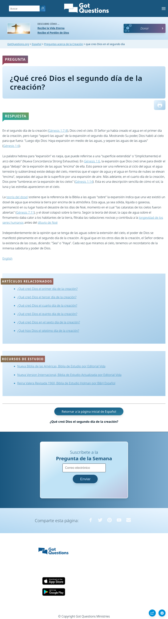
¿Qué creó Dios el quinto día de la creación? (47, 314)
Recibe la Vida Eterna (51, 28)
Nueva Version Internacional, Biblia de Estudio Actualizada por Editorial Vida (69, 375)
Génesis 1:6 (11, 146)
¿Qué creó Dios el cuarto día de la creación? (47, 305)
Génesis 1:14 (84, 181)
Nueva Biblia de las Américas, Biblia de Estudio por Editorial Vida (61, 366)
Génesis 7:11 (25, 212)
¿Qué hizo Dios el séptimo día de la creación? (48, 331)
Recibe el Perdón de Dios (53, 32)
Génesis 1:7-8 (58, 130)
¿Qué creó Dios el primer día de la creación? (47, 289)
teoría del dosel (17, 197)
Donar (144, 28)
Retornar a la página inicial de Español (89, 411)
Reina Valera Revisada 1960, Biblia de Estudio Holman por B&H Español (66, 383)
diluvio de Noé (48, 222)
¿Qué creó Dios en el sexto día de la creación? (48, 322)
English (7, 258)
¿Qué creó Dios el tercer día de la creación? (47, 297)
